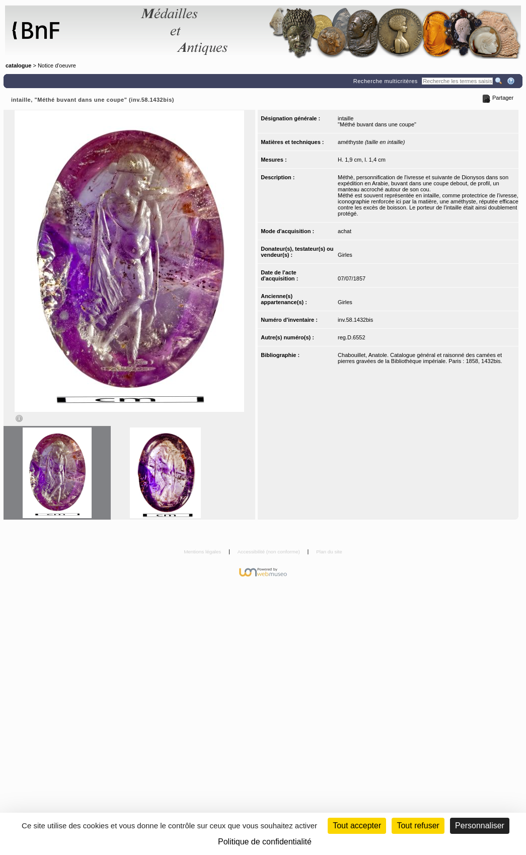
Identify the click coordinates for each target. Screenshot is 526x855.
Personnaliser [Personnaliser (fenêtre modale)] (479, 825)
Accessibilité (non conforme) (270, 551)
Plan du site (329, 551)
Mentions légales (203, 551)
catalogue (18, 65)
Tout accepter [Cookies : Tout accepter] (357, 825)
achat (344, 231)
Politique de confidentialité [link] (265, 841)
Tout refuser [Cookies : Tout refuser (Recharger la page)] (418, 825)
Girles (345, 255)
